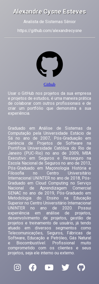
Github (49, 84)
